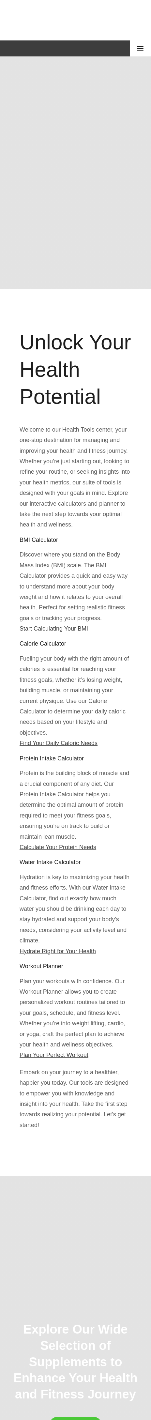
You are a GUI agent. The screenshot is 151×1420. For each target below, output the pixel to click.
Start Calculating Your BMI (54, 628)
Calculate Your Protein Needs (58, 847)
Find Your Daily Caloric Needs (59, 743)
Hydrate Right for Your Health (58, 951)
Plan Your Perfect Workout (54, 1055)
